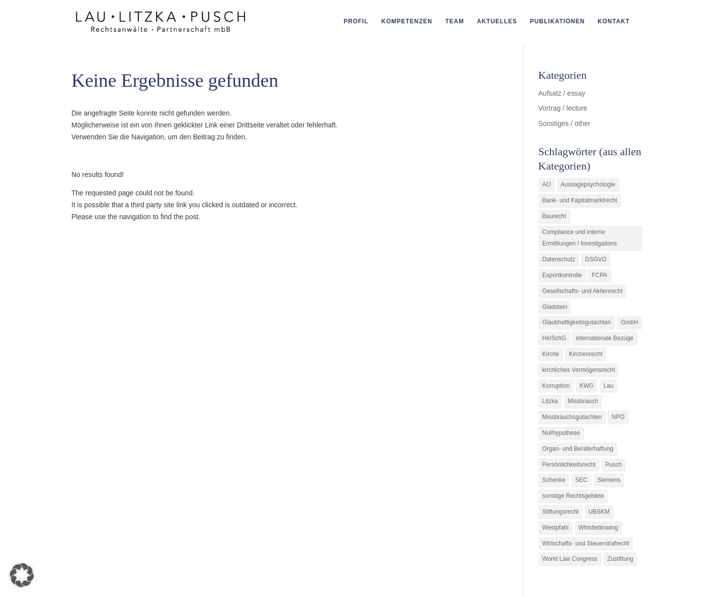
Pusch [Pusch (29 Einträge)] (613, 464)
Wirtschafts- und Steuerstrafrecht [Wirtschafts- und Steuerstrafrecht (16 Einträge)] (585, 543)
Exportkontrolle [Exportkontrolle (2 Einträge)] (562, 275)
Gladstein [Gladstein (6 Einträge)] (555, 306)
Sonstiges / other (564, 123)
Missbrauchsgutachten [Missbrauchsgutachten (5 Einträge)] (572, 417)
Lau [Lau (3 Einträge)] (608, 385)
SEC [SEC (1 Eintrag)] (581, 480)
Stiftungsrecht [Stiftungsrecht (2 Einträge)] (560, 511)
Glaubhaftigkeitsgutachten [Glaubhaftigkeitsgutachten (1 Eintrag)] (576, 322)
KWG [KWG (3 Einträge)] (587, 385)
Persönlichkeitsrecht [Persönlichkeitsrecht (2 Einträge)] (568, 464)
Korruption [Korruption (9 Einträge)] (556, 385)
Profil (356, 22)
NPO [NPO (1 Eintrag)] (617, 417)
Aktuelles (497, 22)
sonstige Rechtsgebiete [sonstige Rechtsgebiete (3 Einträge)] (573, 495)
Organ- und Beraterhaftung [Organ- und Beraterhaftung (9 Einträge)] (577, 448)
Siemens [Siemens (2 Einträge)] (609, 480)
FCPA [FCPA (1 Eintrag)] (599, 275)
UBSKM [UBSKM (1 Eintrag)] (599, 511)
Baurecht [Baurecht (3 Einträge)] (554, 216)
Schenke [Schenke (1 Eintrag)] (554, 480)
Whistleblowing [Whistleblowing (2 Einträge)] (598, 527)
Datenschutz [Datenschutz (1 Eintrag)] (559, 259)
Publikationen (557, 22)
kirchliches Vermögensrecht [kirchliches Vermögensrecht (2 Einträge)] (578, 369)
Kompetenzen (406, 22)
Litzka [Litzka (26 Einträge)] (550, 401)
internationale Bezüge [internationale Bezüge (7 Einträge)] (604, 338)
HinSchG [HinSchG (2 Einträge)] (554, 338)
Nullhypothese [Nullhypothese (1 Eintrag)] (561, 432)
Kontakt (613, 22)
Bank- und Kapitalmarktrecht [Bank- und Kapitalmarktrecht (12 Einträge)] (579, 200)
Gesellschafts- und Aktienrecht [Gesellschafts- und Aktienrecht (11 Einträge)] (582, 291)
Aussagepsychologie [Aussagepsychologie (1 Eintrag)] (588, 184)
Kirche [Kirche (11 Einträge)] (550, 354)
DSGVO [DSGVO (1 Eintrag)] (595, 259)
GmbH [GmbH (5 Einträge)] (629, 322)
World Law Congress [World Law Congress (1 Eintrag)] (569, 558)
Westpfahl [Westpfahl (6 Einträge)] (555, 527)
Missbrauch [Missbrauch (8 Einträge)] (583, 401)
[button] (22, 575)
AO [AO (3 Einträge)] (546, 184)
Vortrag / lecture (563, 108)
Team (454, 22)
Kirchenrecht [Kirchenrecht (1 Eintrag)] (585, 354)
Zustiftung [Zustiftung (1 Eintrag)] (620, 558)
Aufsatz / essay (562, 93)
